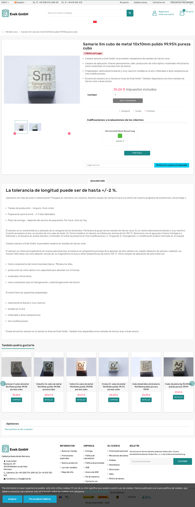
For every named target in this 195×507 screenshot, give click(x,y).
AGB (87, 467)
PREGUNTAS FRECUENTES (181, 2)
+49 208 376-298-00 (28, 473)
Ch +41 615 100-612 (71, 2)
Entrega (88, 451)
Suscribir (182, 461)
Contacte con (159, 2)
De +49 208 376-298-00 (46, 2)
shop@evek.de (24, 479)
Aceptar (12, 499)
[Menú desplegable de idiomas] (20, 2)
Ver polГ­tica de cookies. (97, 491)
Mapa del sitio (68, 472)
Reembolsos (114, 465)
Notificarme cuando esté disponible (171, 165)
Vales (111, 474)
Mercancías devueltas (118, 456)
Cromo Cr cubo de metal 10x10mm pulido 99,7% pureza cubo (114, 387)
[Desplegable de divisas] (5, 2)
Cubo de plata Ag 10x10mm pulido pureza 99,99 (178, 385)
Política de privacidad (94, 463)
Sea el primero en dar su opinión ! (19, 429)
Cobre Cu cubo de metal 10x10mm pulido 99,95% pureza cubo (81, 387)
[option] (16, 382)
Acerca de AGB (91, 472)
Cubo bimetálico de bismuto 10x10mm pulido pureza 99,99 (146, 387)
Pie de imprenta (92, 477)
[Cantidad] (128, 95)
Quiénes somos (140, 2)
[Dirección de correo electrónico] (151, 461)
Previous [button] (3, 383)
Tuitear (137, 111)
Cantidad (92, 95)
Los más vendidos (69, 467)
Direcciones (114, 469)
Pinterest (150, 111)
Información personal (118, 451)
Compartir (124, 111)
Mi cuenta (124, 2)
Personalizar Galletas (40, 499)
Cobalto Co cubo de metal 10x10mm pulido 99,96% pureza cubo (49, 387)
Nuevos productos (70, 463)
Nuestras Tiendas (69, 451)
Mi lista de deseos (116, 479)
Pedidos (112, 460)
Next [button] (192, 383)
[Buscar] (90, 13)
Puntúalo (137, 153)
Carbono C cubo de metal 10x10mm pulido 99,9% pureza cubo (16, 387)
